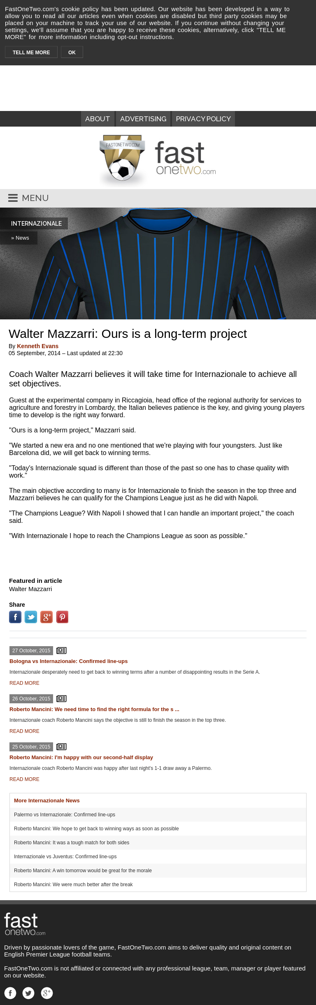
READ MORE (24, 683)
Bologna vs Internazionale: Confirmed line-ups (68, 661)
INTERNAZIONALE (36, 223)
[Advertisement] (158, 556)
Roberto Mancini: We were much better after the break (73, 884)
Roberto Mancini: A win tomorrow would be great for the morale (83, 870)
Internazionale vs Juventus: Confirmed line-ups (65, 856)
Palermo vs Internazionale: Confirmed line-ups (64, 815)
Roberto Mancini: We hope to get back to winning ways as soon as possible (96, 829)
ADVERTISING (143, 119)
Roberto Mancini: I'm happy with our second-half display (81, 757)
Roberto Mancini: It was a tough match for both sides (71, 843)
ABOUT (97, 119)
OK (72, 52)
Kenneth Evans (37, 346)
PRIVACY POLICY (203, 119)
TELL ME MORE (31, 52)
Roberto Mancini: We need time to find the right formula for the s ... (94, 709)
